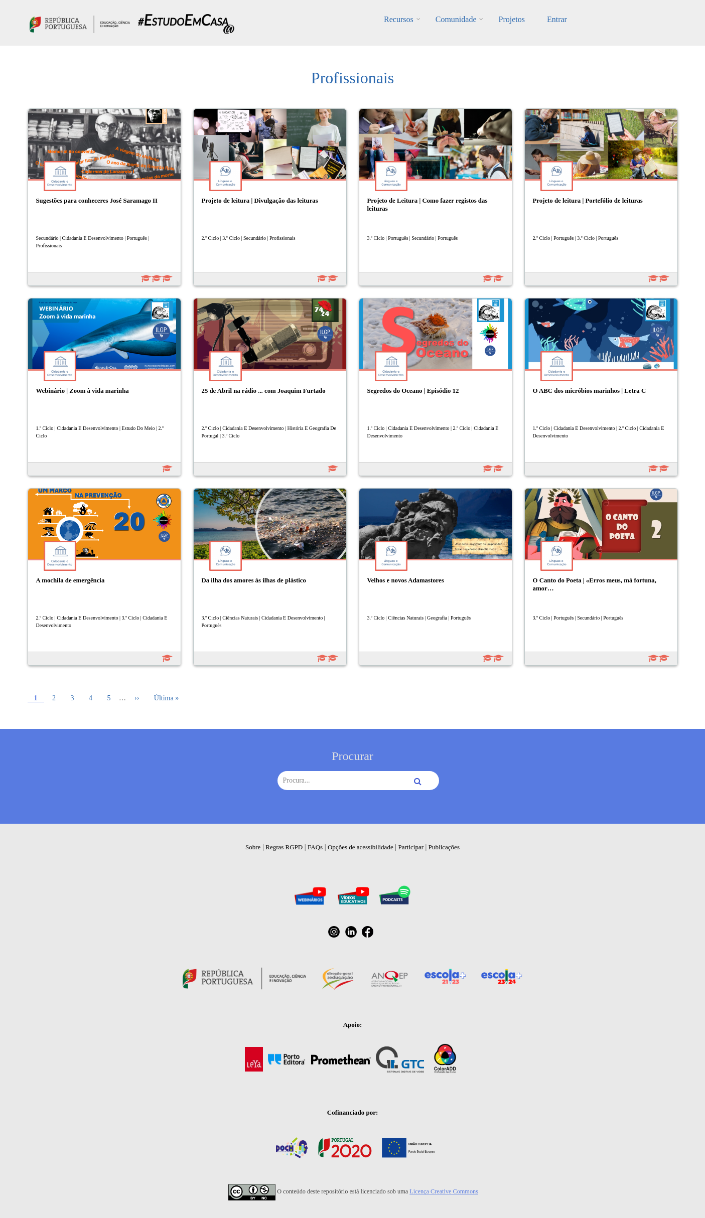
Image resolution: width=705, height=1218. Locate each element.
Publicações (444, 847)
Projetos (511, 19)
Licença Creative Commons (443, 1191)
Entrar (557, 19)
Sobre (252, 847)
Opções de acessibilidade (360, 847)
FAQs (315, 847)
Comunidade (456, 19)
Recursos (398, 19)
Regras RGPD (284, 847)
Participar (411, 847)
